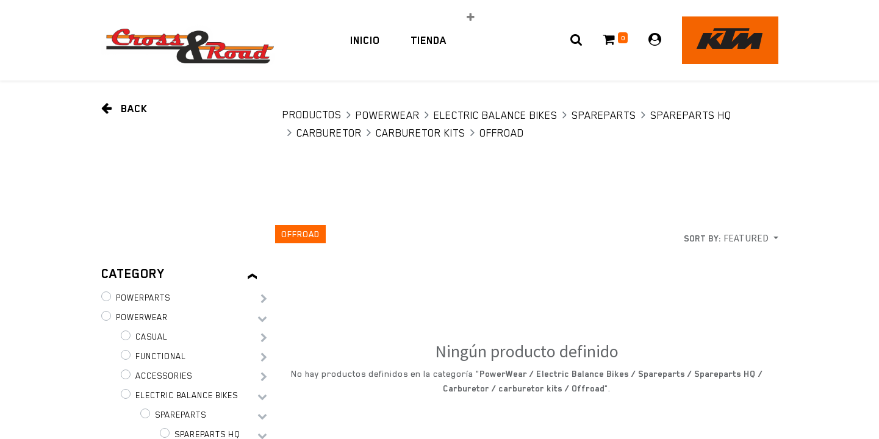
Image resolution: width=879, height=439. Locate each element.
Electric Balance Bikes (496, 115)
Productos (312, 115)
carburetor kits (420, 133)
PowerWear (388, 115)
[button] (470, 17)
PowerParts (143, 297)
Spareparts (604, 115)
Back (124, 108)
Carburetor (329, 133)
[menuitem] (365, 40)
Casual (151, 336)
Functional (160, 356)
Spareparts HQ (690, 115)
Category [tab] (133, 273)
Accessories (163, 375)
